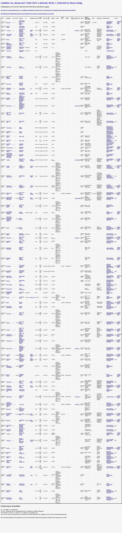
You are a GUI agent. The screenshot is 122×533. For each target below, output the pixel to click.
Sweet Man (8, 237)
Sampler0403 (77, 159)
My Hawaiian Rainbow (9, 271)
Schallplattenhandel (110, 50)
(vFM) (31, 475)
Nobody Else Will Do (9, 151)
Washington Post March (8, 248)
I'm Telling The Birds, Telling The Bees (9, 212)
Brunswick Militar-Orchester (21, 248)
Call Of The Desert (8, 491)
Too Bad (8, 159)
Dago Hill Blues (8, 136)
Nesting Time (9, 340)
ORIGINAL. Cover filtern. (119, 22)
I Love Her (8, 30)
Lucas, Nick (21, 404)
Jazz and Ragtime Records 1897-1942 (110, 144)
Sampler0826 (77, 198)
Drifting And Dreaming (8, 89)
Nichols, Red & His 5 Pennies (21, 205)
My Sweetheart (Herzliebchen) (9, 366)
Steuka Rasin (9, 288)
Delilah (7, 228)
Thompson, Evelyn (32, 441)
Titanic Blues (9, 127)
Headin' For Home (8, 242)
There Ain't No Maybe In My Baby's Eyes (9, 198)
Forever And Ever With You (9, 307)
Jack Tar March (8, 234)
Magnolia (8, 420)
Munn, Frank (31, 382)
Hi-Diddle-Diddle (8, 99)
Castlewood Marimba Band (21, 366)
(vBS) (31, 93)
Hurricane (8, 433)
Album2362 (77, 404)
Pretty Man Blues (8, 141)
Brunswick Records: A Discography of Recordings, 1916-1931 (110, 266)
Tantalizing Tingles (110, 396)
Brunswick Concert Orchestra (21, 77)
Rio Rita (8, 329)
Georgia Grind (9, 147)
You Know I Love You (8, 430)
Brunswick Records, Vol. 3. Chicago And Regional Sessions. (110, 136)
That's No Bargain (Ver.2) (8, 205)
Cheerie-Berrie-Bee (8, 484)
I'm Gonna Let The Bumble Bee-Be (9, 292)
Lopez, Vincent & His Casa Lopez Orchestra (21, 355)
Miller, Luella (21, 136)
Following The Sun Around (9, 335)
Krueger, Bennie (21, 303)
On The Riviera (7, 27)
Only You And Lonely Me (9, 35)
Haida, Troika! (9, 284)
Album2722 (77, 237)
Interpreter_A (77, 396)
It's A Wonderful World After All (9, 43)
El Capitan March (8, 259)
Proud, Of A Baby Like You (9, 277)
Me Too (7, 39)
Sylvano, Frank (32, 167)
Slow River (8, 440)
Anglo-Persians (21, 228)
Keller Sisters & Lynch (32, 34)
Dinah (7, 302)
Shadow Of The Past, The (9, 57)
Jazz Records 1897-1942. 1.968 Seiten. (109, 205)
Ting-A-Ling (8, 50)
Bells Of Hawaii (8, 375)
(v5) (31, 88)
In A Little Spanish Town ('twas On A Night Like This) (9, 404)
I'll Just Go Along (8, 360)
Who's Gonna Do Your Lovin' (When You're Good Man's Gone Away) (9, 155)
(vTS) (31, 212)
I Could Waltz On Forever (9, 475)
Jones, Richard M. (32, 160)
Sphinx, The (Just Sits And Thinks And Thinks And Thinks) (9, 218)
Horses (7, 297)
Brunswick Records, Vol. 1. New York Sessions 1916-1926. (110, 57)
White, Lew (21, 467)
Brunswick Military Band (21, 234)
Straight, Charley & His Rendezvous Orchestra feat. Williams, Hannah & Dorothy (22, 98)
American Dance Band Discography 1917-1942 (110, 98)
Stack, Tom (32, 297)
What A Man (8, 105)
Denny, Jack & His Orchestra (22, 89)
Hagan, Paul (31, 31)
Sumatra (8, 280)
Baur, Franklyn (32, 194)
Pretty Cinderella (8, 93)
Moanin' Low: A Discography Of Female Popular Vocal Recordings (109, 128)
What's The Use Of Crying (9, 176)
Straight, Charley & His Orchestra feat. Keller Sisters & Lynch (22, 341)
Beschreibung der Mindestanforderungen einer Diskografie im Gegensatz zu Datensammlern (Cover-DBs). (27, 13)
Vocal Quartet (31, 386)
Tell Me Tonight (7, 167)
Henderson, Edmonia (21, 144)
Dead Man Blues (8, 144)
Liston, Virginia (20, 128)
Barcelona (8, 22)
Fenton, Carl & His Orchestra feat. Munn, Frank (21, 330)
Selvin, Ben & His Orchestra (22, 27)
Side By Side (9, 348)
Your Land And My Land (9, 386)
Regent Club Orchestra (21, 48)
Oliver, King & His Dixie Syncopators (22, 159)
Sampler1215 (77, 105)
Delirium (8, 322)
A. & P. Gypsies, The (21, 57)
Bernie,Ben (77, 30)
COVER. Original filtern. (118, 34)
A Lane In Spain (8, 355)
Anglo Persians (21, 219)
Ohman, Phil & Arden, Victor (21, 396)
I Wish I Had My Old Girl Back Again (8, 47)
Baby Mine (8, 409)
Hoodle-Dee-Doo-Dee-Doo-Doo (9, 390)
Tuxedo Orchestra (21, 213)
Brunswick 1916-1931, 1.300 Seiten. (110, 31)
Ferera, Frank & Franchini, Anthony (22, 266)
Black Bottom (9, 396)
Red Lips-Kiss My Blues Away (9, 414)
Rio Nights (8, 266)
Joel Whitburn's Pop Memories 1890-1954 (109, 22)
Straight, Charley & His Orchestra (22, 166)
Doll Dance (8, 313)
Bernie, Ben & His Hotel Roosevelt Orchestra (22, 31)
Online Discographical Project (109, 26)
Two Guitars (8, 67)
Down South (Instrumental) (9, 498)
